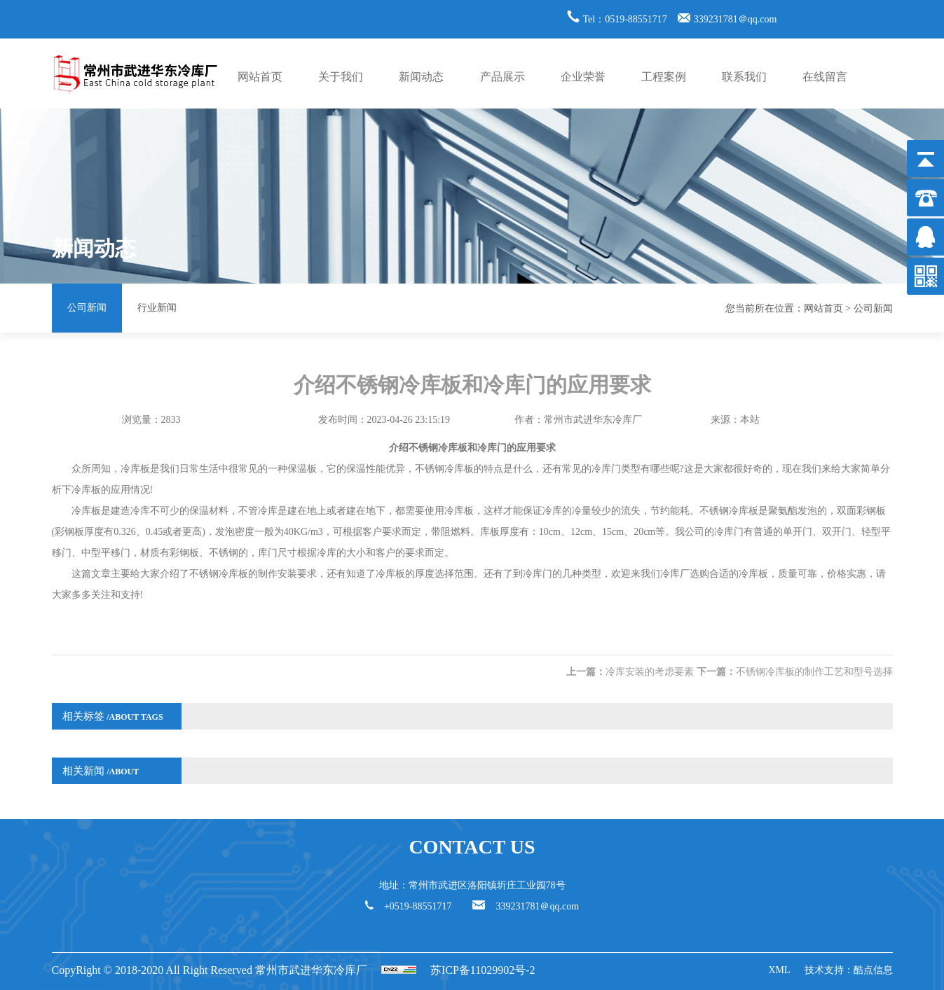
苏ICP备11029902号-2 (482, 970)
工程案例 (663, 77)
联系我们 (744, 77)
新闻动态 (421, 77)
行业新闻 (157, 307)
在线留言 (824, 77)
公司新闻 (87, 307)
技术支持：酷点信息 (849, 970)
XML (779, 970)
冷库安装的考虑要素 (650, 672)
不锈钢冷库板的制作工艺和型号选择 (814, 672)
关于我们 (340, 77)
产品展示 (502, 77)
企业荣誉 (583, 77)
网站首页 (260, 77)
